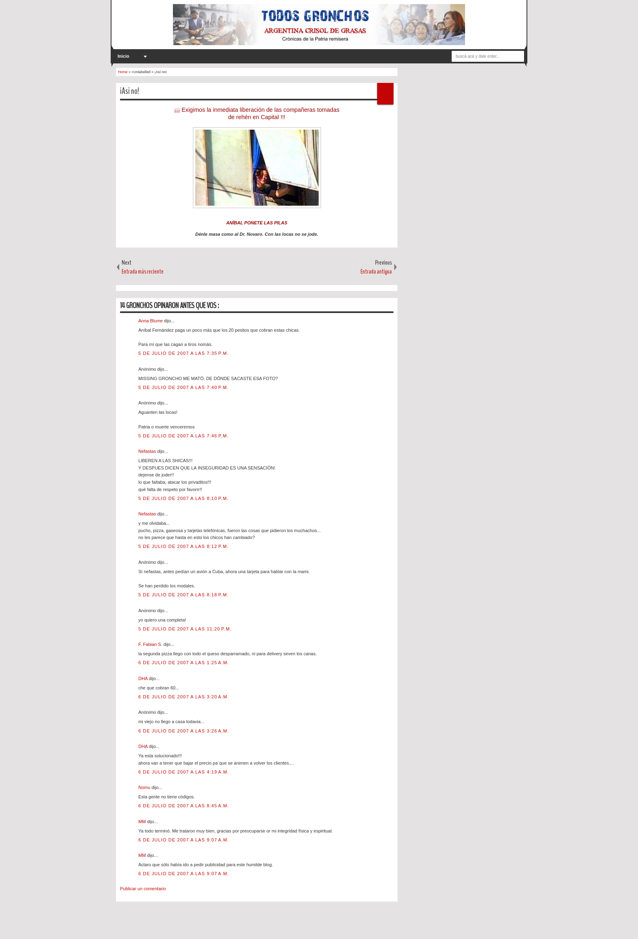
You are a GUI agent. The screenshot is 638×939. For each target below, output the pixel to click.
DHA (143, 678)
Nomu (144, 787)
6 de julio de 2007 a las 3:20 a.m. (183, 696)
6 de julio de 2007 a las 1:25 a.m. (183, 662)
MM (142, 821)
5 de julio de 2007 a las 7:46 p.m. (183, 435)
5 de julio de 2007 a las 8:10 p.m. (183, 498)
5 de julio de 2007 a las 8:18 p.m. (183, 594)
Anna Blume (151, 320)
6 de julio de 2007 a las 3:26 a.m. (183, 730)
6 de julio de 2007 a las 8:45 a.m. (183, 805)
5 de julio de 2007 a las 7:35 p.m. (183, 353)
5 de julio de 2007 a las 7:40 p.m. (183, 387)
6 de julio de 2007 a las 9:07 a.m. (183, 839)
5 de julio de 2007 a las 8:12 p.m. (183, 546)
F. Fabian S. (151, 644)
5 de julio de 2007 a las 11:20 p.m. (185, 628)
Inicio (123, 56)
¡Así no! (129, 91)
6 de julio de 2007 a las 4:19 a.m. (183, 771)
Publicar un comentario (143, 888)
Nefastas (147, 451)
